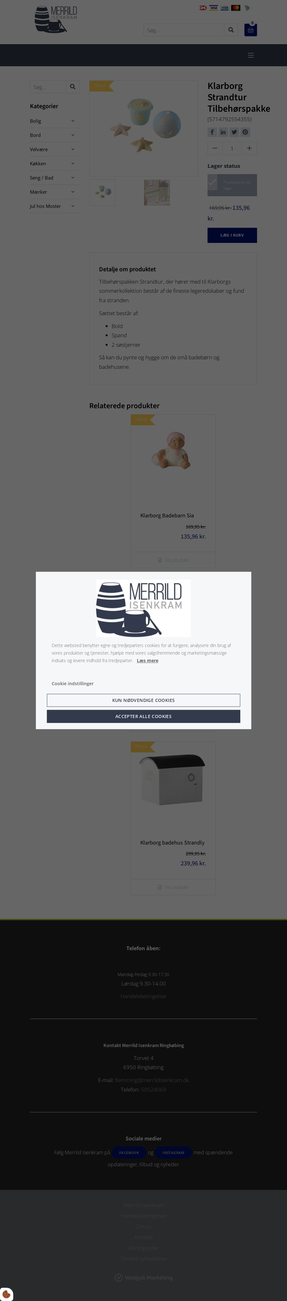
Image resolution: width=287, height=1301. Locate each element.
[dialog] (143, 650)
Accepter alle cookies (143, 717)
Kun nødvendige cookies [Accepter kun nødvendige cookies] (143, 700)
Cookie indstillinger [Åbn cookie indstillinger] (73, 684)
